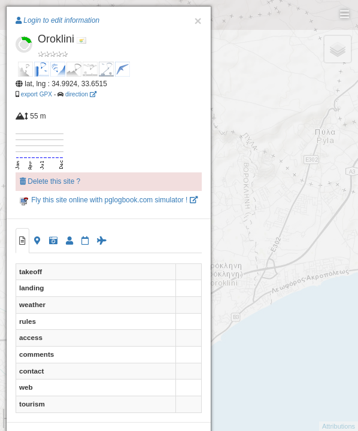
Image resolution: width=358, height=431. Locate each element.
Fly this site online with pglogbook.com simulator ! (109, 200)
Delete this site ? (50, 181)
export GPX (36, 94)
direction (80, 94)
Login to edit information (57, 20)
